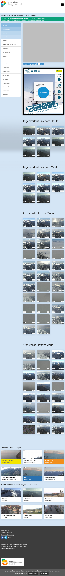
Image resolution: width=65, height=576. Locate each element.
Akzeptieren (44, 573)
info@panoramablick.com (8, 548)
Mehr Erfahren (33, 573)
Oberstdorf (5, 87)
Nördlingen (5, 79)
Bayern (4, 33)
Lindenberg (5, 67)
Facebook (2, 537)
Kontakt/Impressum (6, 532)
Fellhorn (4, 56)
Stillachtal (5, 94)
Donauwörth (6, 52)
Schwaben (5, 37)
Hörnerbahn (5, 64)
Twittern (34, 64)
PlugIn (25, 64)
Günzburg (5, 60)
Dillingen (5, 48)
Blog (9, 537)
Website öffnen (43, 92)
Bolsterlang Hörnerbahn (9, 44)
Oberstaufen (6, 83)
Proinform (7, 530)
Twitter (5, 537)
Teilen (41, 64)
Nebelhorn (5, 75)
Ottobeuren (5, 91)
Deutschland (6, 29)
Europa (4, 25)
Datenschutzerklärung (7, 535)
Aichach (4, 40)
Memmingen (6, 71)
